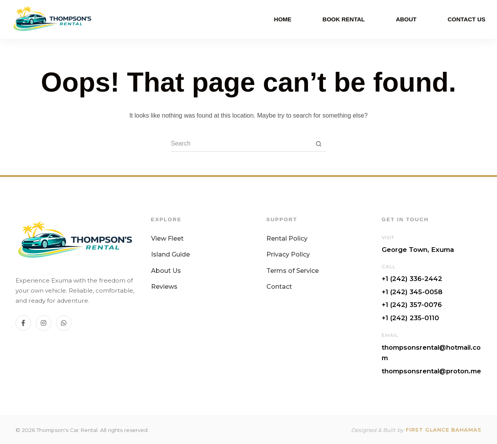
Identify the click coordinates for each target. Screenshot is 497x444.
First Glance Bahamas (443, 430)
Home (283, 19)
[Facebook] (23, 323)
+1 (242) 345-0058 (412, 292)
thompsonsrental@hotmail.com (431, 352)
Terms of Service (292, 270)
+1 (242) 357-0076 (412, 305)
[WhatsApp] (63, 323)
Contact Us (466, 19)
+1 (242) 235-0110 (410, 318)
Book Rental (344, 19)
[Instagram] (43, 323)
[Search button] (318, 144)
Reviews (164, 286)
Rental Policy (287, 238)
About (406, 19)
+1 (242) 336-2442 (412, 279)
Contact (279, 286)
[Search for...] (241, 144)
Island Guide (170, 254)
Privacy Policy (288, 254)
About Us (166, 270)
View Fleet (167, 238)
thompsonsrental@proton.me (431, 371)
